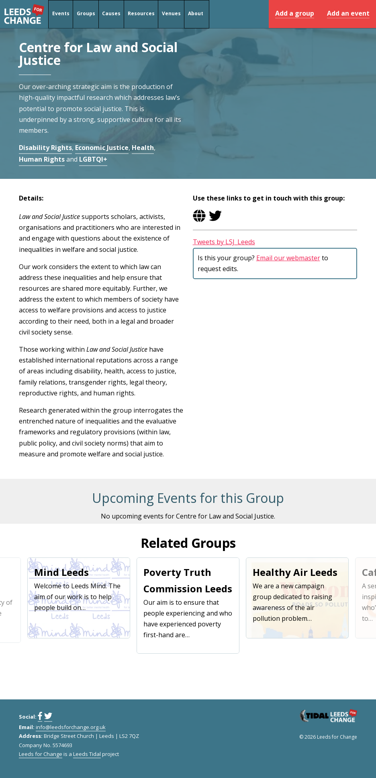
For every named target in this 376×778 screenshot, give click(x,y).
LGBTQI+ (93, 159)
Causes (111, 14)
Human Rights (42, 159)
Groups (85, 14)
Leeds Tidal (87, 754)
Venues (171, 14)
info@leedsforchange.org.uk (71, 727)
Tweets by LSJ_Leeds (224, 241)
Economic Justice (102, 147)
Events (60, 14)
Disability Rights (45, 147)
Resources (141, 14)
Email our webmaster (288, 257)
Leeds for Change (24, 14)
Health (143, 147)
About (195, 14)
